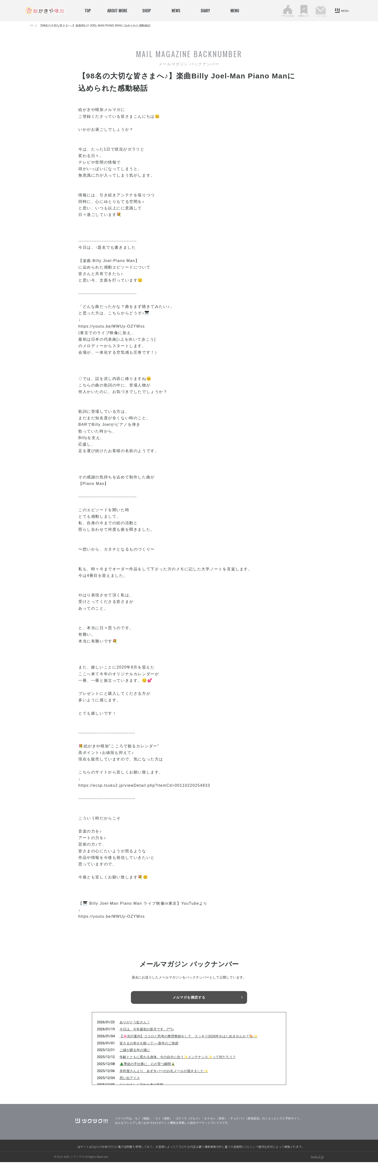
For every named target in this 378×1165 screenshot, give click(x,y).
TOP (88, 11)
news (176, 11)
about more (117, 11)
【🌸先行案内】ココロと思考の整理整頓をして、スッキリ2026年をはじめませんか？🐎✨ (188, 1039)
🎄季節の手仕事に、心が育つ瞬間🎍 (147, 1067)
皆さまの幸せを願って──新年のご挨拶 (149, 1046)
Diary (205, 11)
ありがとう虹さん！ (135, 1025)
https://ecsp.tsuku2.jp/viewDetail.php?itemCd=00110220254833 (144, 785)
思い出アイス (130, 1080)
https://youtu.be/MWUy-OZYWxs (111, 326)
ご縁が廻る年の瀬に (135, 1053)
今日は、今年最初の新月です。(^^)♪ (147, 1032)
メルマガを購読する (189, 998)
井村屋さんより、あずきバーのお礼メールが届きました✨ (164, 1074)
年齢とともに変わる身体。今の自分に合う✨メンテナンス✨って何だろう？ (178, 1060)
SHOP (146, 11)
